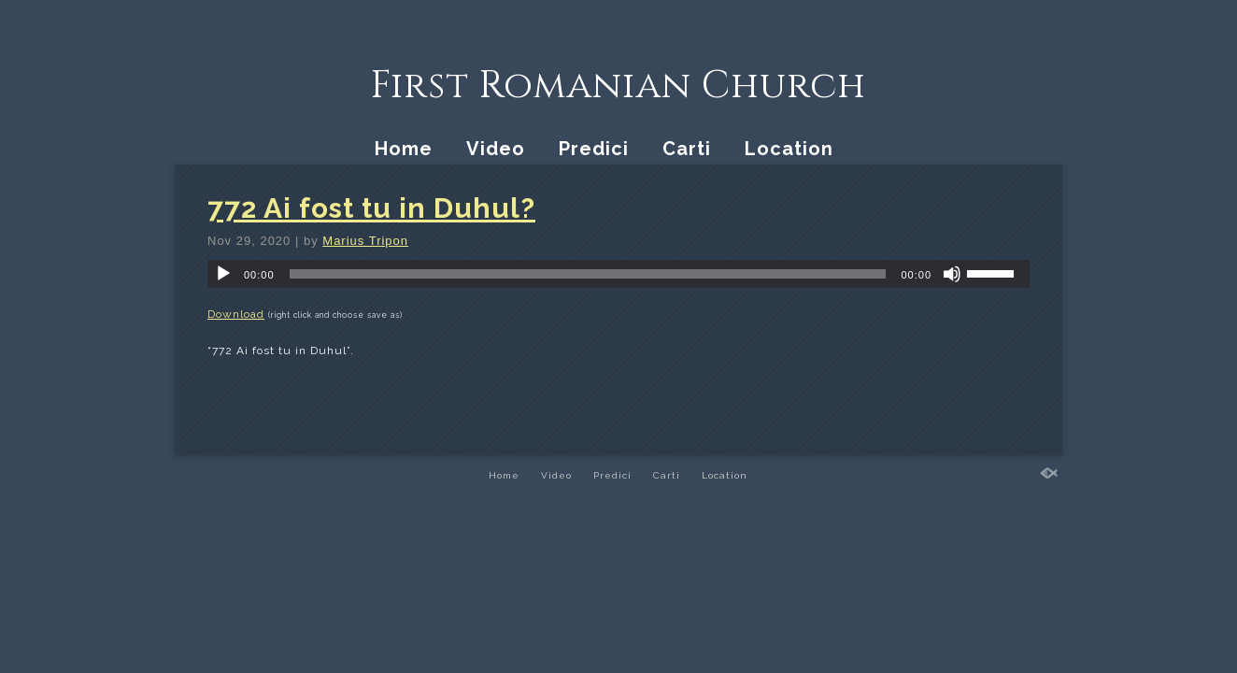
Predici (594, 148)
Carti (686, 148)
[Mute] (952, 274)
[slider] (588, 274)
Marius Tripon (365, 241)
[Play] (223, 274)
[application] (618, 274)
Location (789, 148)
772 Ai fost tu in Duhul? (371, 208)
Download (235, 314)
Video (495, 148)
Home (404, 148)
